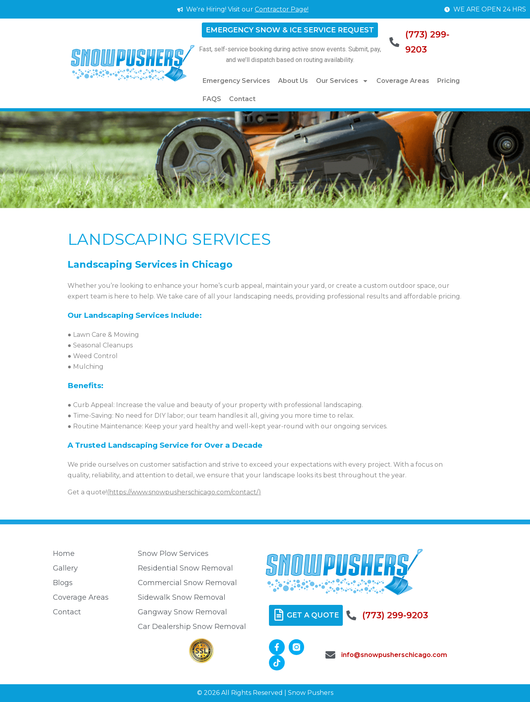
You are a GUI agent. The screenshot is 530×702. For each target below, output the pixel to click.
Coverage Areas (402, 80)
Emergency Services (236, 80)
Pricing (448, 80)
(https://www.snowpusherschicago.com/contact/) (184, 492)
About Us (293, 80)
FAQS (212, 99)
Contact (242, 99)
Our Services (342, 81)
